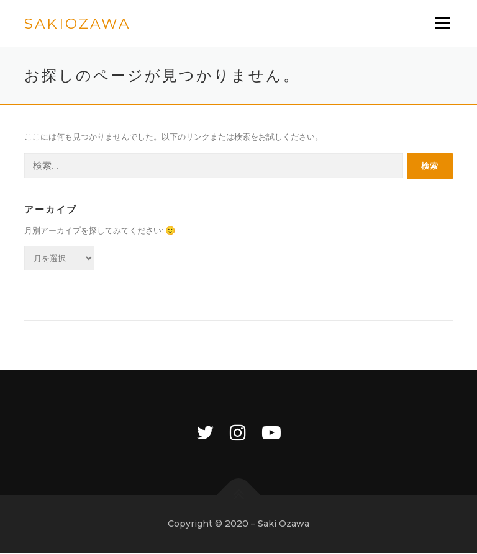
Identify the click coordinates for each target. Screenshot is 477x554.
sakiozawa (77, 24)
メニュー (442, 23)
